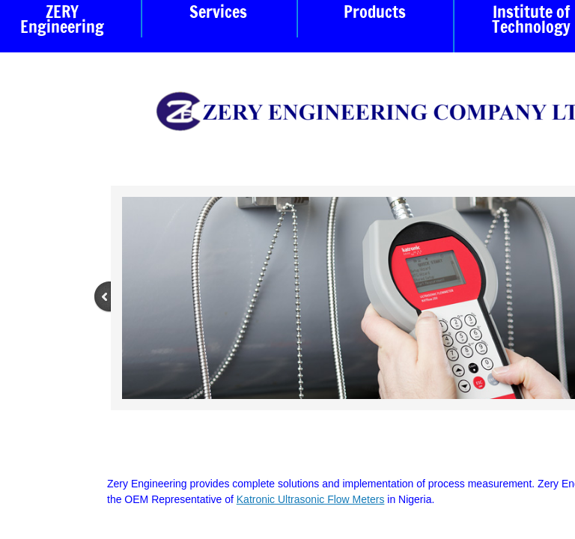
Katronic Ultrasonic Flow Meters (311, 499)
